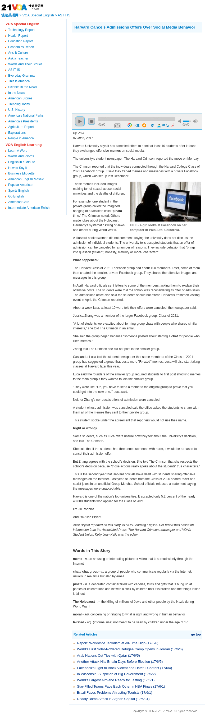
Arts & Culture (18, 52)
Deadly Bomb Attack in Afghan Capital (106, 699)
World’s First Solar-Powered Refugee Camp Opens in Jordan (123, 649)
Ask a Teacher (18, 58)
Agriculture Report (21, 127)
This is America (19, 81)
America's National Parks (26, 115)
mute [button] (180, 121)
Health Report (18, 36)
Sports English (18, 190)
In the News (16, 93)
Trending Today (19, 104)
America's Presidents (23, 121)
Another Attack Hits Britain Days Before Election (113, 662)
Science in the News (22, 87)
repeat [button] (117, 125)
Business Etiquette (21, 173)
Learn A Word (18, 151)
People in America (21, 138)
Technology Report (21, 30)
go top (196, 634)
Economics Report (21, 47)
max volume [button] (195, 121)
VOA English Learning (24, 145)
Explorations (17, 133)
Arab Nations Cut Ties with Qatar (102, 655)
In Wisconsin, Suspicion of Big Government (110, 674)
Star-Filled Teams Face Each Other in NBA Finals (114, 686)
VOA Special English (38, 15)
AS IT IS (64, 15)
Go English (16, 196)
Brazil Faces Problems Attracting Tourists (108, 692)
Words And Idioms (21, 156)
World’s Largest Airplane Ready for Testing (109, 680)
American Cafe (18, 202)
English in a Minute (21, 162)
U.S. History (16, 110)
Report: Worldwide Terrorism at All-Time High (111, 643)
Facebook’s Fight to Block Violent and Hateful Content (118, 668)
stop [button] (91, 121)
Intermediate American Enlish (28, 208)
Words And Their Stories (25, 64)
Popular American (20, 185)
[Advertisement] (116, 72)
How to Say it (17, 168)
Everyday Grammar (22, 75)
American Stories (20, 98)
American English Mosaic (26, 179)
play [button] (80, 121)
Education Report (20, 41)
